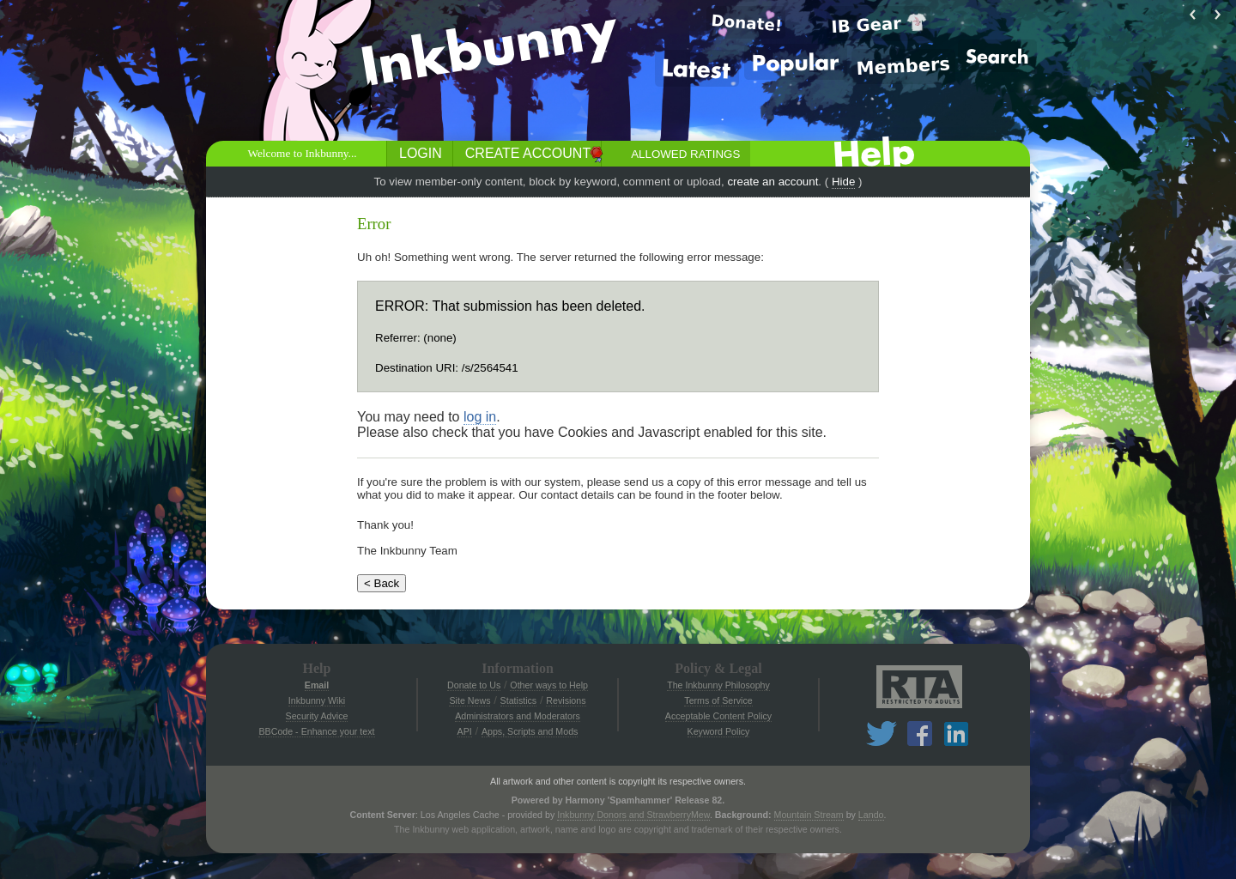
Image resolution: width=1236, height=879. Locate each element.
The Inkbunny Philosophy (718, 685)
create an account (772, 181)
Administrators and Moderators (517, 716)
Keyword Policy (719, 731)
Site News (469, 700)
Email (317, 685)
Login (420, 153)
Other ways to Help (549, 685)
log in (480, 416)
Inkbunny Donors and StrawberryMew (633, 814)
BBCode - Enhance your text (316, 731)
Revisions (565, 700)
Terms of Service (718, 700)
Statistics (518, 700)
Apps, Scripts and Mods (530, 731)
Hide (843, 181)
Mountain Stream (809, 814)
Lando (871, 814)
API (464, 731)
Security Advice (317, 716)
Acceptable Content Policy (718, 716)
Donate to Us (473, 685)
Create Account (528, 153)
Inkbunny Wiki (316, 700)
